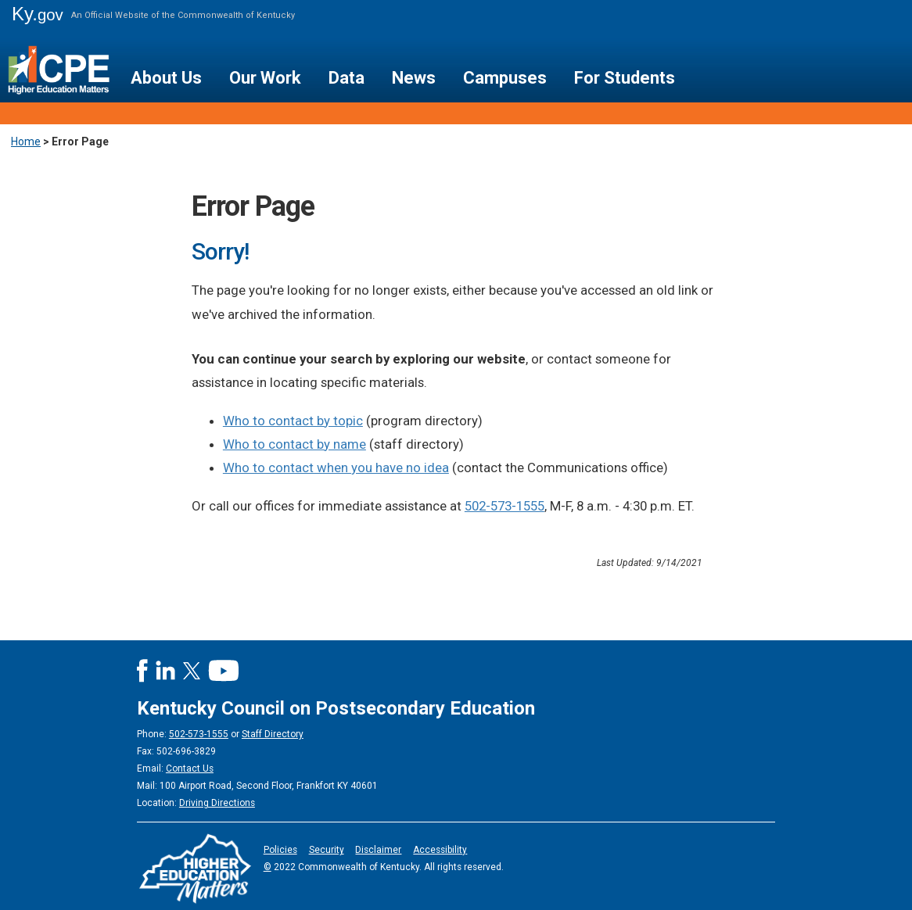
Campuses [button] (505, 78)
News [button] (414, 78)
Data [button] (346, 78)
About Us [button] (166, 78)
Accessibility (440, 849)
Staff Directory (272, 734)
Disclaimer (378, 849)
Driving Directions (217, 802)
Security (326, 849)
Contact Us (190, 768)
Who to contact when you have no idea (336, 467)
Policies (280, 849)
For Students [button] (624, 78)
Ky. (37, 13)
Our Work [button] (265, 78)
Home (26, 141)
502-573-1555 (504, 506)
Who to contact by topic (293, 420)
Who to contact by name (294, 444)
